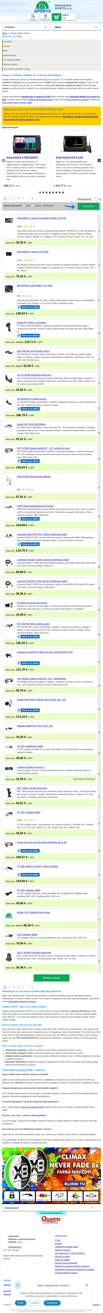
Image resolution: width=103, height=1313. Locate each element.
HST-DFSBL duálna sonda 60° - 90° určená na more (43, 448)
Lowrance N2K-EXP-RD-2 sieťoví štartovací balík (42, 534)
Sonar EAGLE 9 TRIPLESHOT (22, 157)
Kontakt (58, 1243)
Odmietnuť (52, 1303)
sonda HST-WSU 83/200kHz (31, 424)
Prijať (20, 1303)
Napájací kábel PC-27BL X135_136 (35, 726)
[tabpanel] (27, 160)
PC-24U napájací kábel (28, 890)
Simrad (7, 46)
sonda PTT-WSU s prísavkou (31, 322)
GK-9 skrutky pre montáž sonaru (33, 351)
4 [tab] (50, 192)
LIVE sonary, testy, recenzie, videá (17, 102)
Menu (58, 27)
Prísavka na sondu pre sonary (32, 602)
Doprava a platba (62, 1256)
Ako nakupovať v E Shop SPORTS (70, 1253)
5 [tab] (53, 192)
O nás (57, 1240)
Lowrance (8, 42)
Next (99, 160)
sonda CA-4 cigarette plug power (33, 912)
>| (32, 198)
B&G (6, 51)
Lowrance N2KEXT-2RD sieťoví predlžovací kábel (42, 581)
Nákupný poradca (62, 1250)
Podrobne (49, 206)
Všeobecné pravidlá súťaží (66, 1247)
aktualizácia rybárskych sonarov (22, 1001)
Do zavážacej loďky (12, 60)
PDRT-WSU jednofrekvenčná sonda (35, 506)
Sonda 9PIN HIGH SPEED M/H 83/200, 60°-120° (42, 699)
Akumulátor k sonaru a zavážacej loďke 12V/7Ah (41, 218)
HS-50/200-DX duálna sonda (31, 399)
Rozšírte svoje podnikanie (66, 1263)
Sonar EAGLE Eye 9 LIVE (69, 157)
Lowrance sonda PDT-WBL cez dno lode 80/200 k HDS (45, 652)
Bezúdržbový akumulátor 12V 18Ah (35, 285)
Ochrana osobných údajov (66, 1273)
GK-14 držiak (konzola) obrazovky (34, 375)
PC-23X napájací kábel (28, 812)
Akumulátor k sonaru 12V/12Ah (33, 251)
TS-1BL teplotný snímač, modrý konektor (37, 866)
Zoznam (37, 206)
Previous (3, 160)
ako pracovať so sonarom (77, 99)
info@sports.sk (14, 1247)
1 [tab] (40, 192)
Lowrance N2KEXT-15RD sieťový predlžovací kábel (43, 559)
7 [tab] (59, 192)
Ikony (28, 206)
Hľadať (33, 17)
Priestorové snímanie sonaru (40, 99)
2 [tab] (43, 192)
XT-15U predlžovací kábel (30, 746)
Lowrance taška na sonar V (31, 767)
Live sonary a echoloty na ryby (17, 69)
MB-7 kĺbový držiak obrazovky (32, 788)
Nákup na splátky (62, 1260)
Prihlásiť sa (45, 17)
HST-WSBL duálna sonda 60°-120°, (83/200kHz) (41, 678)
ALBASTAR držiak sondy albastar (34, 476)
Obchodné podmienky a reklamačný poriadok (74, 1269)
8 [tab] (63, 192)
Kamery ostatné (10, 64)
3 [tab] (46, 192)
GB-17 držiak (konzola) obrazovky (34, 952)
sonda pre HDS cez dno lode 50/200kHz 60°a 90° (42, 842)
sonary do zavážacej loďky (32, 1107)
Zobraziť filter (88, 206)
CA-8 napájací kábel (27, 934)
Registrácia (8, 1291)
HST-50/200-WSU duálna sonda (33, 623)
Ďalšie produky (51, 977)
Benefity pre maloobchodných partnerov (72, 1266)
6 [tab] (56, 192)
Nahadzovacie (10, 55)
